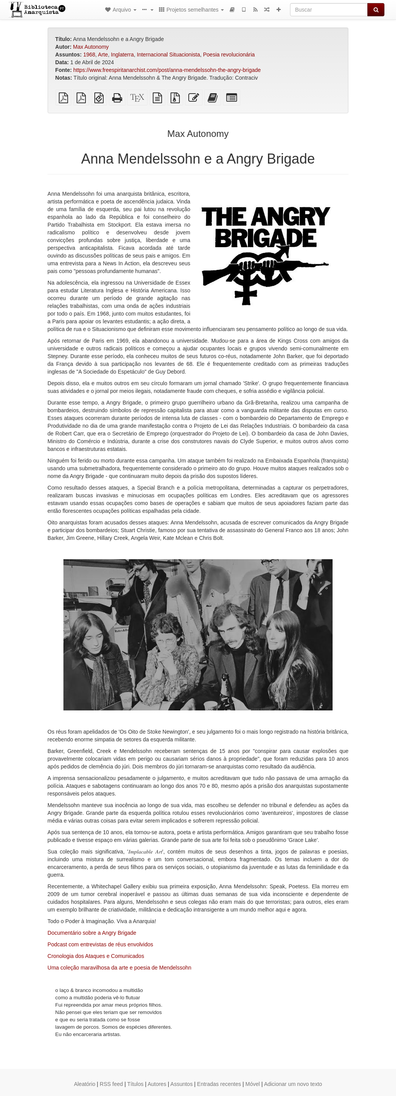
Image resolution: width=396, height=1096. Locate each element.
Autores (157, 1084)
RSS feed (111, 1084)
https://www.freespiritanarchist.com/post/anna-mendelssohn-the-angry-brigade (167, 70)
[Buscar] (329, 9)
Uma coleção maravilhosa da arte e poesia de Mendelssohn (119, 968)
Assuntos (182, 1084)
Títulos (135, 1084)
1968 (89, 54)
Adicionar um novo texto (293, 1084)
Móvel (253, 1084)
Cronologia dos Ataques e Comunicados (96, 956)
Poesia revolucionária (229, 54)
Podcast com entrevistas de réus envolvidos (100, 944)
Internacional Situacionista (168, 54)
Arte (103, 54)
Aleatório (84, 1084)
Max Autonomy (91, 47)
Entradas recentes (219, 1084)
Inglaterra (122, 54)
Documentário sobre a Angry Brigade (92, 933)
